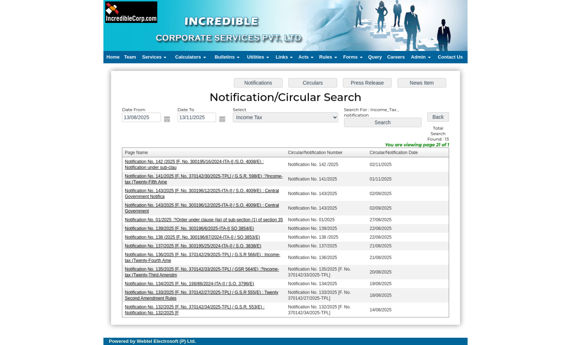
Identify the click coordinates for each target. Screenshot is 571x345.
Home (112, 57)
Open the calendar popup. (169, 121)
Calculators (190, 57)
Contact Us (450, 57)
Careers (396, 57)
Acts (306, 57)
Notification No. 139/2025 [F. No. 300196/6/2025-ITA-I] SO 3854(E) (192, 227)
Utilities (258, 57)
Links (284, 57)
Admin (421, 57)
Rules (328, 57)
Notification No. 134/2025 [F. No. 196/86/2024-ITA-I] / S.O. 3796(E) (192, 282)
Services (154, 57)
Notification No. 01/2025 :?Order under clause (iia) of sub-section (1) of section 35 (206, 219)
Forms (352, 57)
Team (130, 57)
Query (375, 57)
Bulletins (227, 57)
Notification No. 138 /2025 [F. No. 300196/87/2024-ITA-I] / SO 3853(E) (195, 236)
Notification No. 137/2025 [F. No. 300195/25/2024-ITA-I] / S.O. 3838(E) (195, 244)
